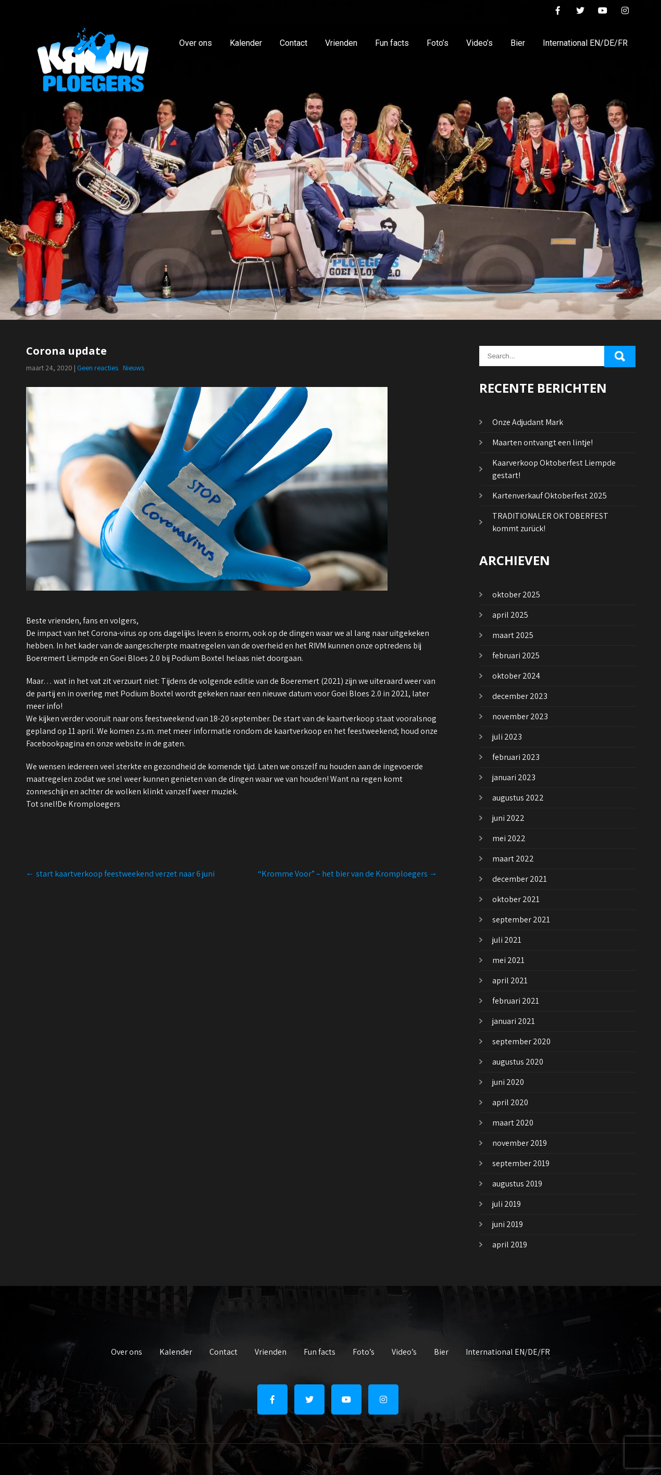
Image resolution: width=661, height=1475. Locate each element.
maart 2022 (513, 858)
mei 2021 (508, 960)
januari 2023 (513, 777)
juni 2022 (508, 818)
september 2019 (521, 1163)
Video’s (479, 43)
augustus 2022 (518, 797)
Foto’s (437, 43)
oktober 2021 (516, 899)
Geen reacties (97, 367)
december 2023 (519, 696)
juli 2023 (507, 736)
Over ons (195, 43)
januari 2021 (513, 1021)
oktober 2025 (516, 594)
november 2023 (520, 716)
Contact (293, 43)
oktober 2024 (516, 675)
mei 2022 (509, 838)
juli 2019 (506, 1203)
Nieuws (133, 367)
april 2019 (509, 1244)
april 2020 (510, 1102)
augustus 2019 (517, 1183)
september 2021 (521, 919)
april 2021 (510, 980)
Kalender (246, 43)
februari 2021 (515, 1000)
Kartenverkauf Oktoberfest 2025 (549, 495)
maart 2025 (512, 635)
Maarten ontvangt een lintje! (542, 442)
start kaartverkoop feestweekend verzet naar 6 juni (120, 873)
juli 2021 (506, 939)
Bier (517, 43)
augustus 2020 (517, 1061)
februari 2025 (516, 655)
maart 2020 (512, 1122)
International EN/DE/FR (585, 43)
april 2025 (510, 614)
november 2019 (519, 1143)
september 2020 (521, 1041)
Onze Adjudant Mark (527, 422)
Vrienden (341, 43)
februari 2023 (516, 757)
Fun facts (392, 43)
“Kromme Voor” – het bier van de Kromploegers (348, 873)
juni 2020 (508, 1082)
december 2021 (519, 878)
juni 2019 (507, 1224)
